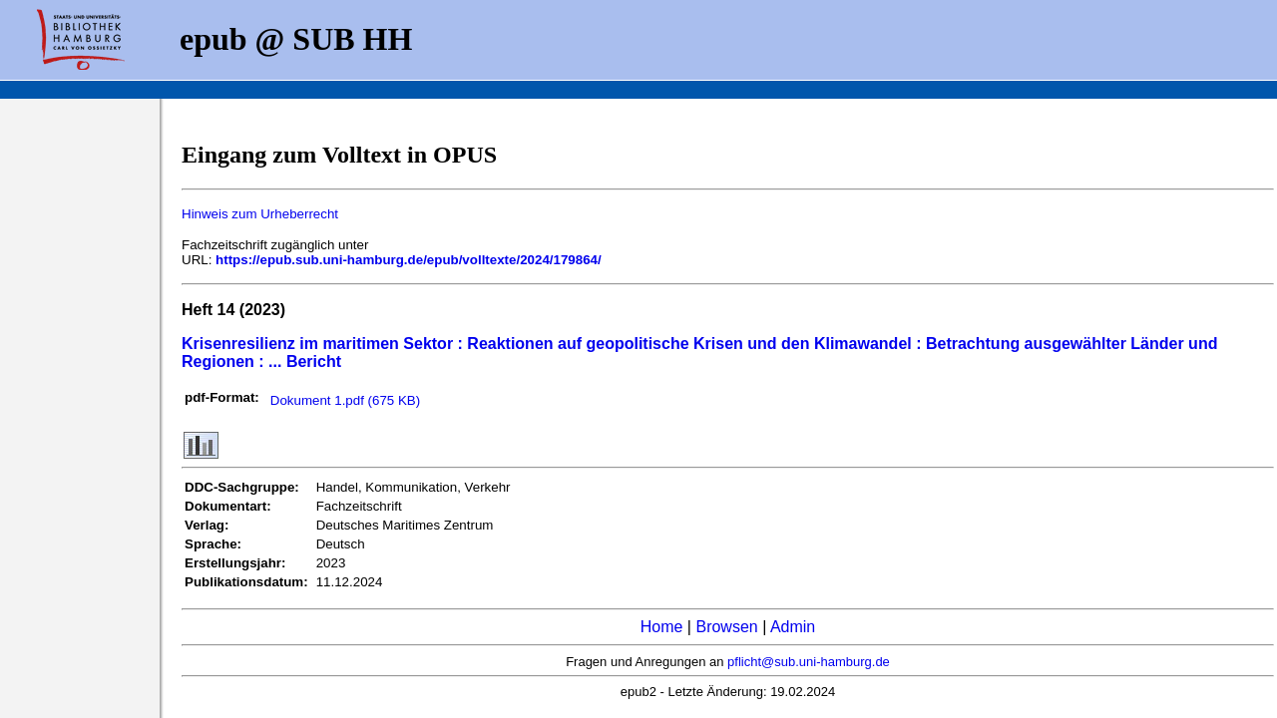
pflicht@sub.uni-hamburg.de (808, 661)
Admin (792, 626)
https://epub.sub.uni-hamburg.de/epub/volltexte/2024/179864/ (408, 259)
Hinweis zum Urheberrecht (260, 213)
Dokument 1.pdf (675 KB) (345, 400)
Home (661, 626)
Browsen (726, 626)
